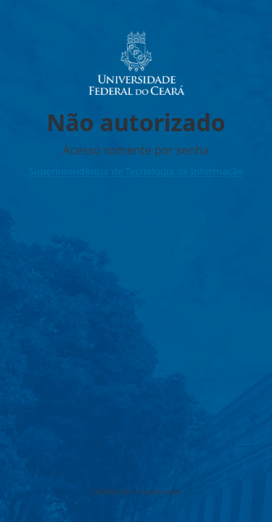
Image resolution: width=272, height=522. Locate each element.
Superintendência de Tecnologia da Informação (136, 171)
